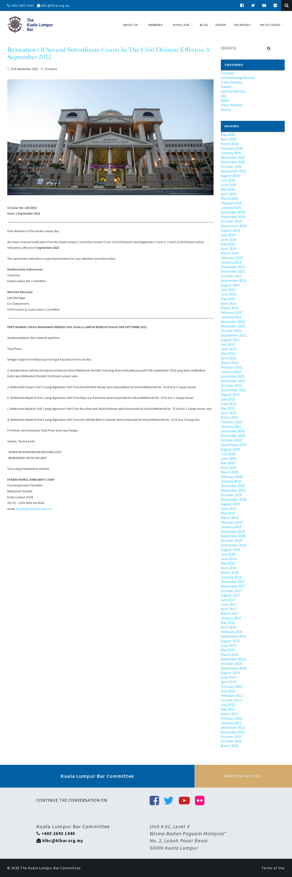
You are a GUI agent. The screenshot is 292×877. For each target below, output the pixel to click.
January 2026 (231, 152)
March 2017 (229, 613)
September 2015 (233, 636)
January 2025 (231, 207)
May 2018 (228, 563)
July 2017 (228, 599)
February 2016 (231, 631)
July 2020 (228, 453)
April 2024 (228, 248)
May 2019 (228, 513)
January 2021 (231, 426)
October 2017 (231, 590)
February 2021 (231, 422)
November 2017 (233, 586)
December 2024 (233, 212)
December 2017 (233, 581)
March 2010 (229, 745)
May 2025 (228, 189)
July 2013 (228, 691)
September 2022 (233, 335)
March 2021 (229, 417)
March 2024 (229, 253)
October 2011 (231, 736)
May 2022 (228, 353)
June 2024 (228, 239)
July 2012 (228, 704)
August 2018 (230, 549)
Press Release (231, 105)
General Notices (233, 91)
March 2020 (229, 472)
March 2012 (229, 713)
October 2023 (231, 276)
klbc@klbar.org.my (53, 5)
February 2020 (231, 476)
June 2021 (228, 403)
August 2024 (230, 230)
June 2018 (228, 558)
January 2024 (231, 262)
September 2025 (233, 171)
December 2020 (233, 431)
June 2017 (228, 604)
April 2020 (228, 467)
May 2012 (228, 709)
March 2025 (229, 198)
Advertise (243, 776)
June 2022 (228, 349)
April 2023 (228, 303)
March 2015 (229, 654)
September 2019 (233, 499)
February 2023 (231, 312)
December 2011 (233, 727)
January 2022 (231, 371)
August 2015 (230, 640)
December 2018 (233, 531)
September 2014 (233, 668)
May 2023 (228, 298)
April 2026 (228, 139)
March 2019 (229, 517)
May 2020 (228, 463)
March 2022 (229, 362)
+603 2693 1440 (20, 5)
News (225, 100)
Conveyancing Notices (238, 77)
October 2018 (231, 540)
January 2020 (231, 481)
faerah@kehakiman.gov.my (34, 509)
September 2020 (233, 444)
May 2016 (228, 622)
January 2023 (231, 317)
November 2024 (233, 216)
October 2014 (231, 663)
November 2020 (233, 435)
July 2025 (228, 180)
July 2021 (228, 399)
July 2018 (228, 554)
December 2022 (233, 321)
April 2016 (228, 627)
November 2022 (233, 326)
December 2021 (233, 376)
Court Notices (231, 82)
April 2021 (228, 412)
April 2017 (228, 609)
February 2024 (231, 257)
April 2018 (228, 568)
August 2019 (230, 504)
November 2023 (233, 271)
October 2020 (231, 440)
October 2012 (231, 700)
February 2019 (231, 522)
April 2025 (228, 194)
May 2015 (228, 650)
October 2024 (231, 221)
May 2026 (228, 134)
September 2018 (233, 545)
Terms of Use (273, 868)
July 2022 (228, 344)
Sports (226, 109)
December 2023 (233, 267)
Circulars (51, 69)
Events (226, 86)
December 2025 (233, 157)
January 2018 (231, 577)
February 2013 (231, 695)
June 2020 (228, 458)
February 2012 (231, 718)
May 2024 (228, 244)
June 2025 (228, 184)
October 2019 (231, 495)
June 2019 (228, 508)
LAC (224, 95)
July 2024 (228, 235)
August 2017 (230, 595)
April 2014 (228, 682)
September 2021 (233, 390)
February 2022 (231, 367)
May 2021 (228, 408)
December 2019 (233, 485)
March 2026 (229, 143)
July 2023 (228, 289)
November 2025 (233, 162)
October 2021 (231, 385)
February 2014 (231, 686)
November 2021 (233, 381)
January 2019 (231, 526)
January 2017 (231, 618)
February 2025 (231, 203)
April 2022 (228, 358)
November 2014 (233, 659)
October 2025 (231, 166)
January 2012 (231, 723)
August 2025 (230, 175)
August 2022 (230, 339)
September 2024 (233, 225)
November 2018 (233, 536)
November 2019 (233, 490)
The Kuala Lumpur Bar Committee (50, 868)
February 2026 (231, 148)
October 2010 (231, 741)
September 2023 (233, 280)
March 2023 (229, 308)
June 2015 (228, 645)
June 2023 (228, 294)
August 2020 (230, 449)
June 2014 (228, 677)
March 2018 (229, 572)
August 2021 (230, 394)
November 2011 (233, 732)
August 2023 (230, 285)
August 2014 (230, 672)
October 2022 (231, 330)
